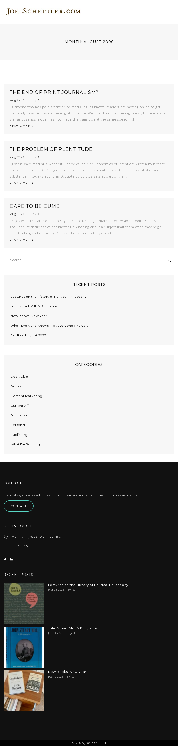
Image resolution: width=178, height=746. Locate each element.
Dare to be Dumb (34, 206)
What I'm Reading (25, 444)
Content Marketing (26, 396)
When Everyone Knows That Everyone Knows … (49, 325)
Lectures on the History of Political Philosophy (48, 296)
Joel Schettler (95, 743)
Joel (40, 100)
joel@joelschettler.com (29, 545)
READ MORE (19, 126)
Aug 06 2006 (19, 214)
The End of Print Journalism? (54, 92)
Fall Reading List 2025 (28, 335)
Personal (18, 425)
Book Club (19, 376)
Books (16, 386)
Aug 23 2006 (19, 157)
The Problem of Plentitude (51, 149)
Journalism (19, 415)
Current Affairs (22, 405)
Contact (19, 506)
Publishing (19, 435)
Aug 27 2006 (19, 100)
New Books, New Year (29, 316)
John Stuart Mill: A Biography (34, 306)
